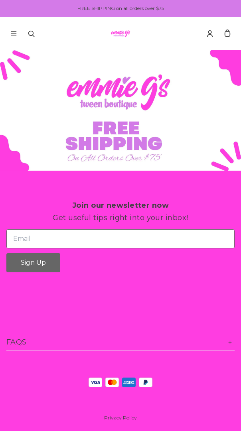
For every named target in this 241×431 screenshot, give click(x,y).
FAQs (120, 342)
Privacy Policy (120, 418)
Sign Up (33, 262)
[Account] (210, 33)
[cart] (227, 33)
